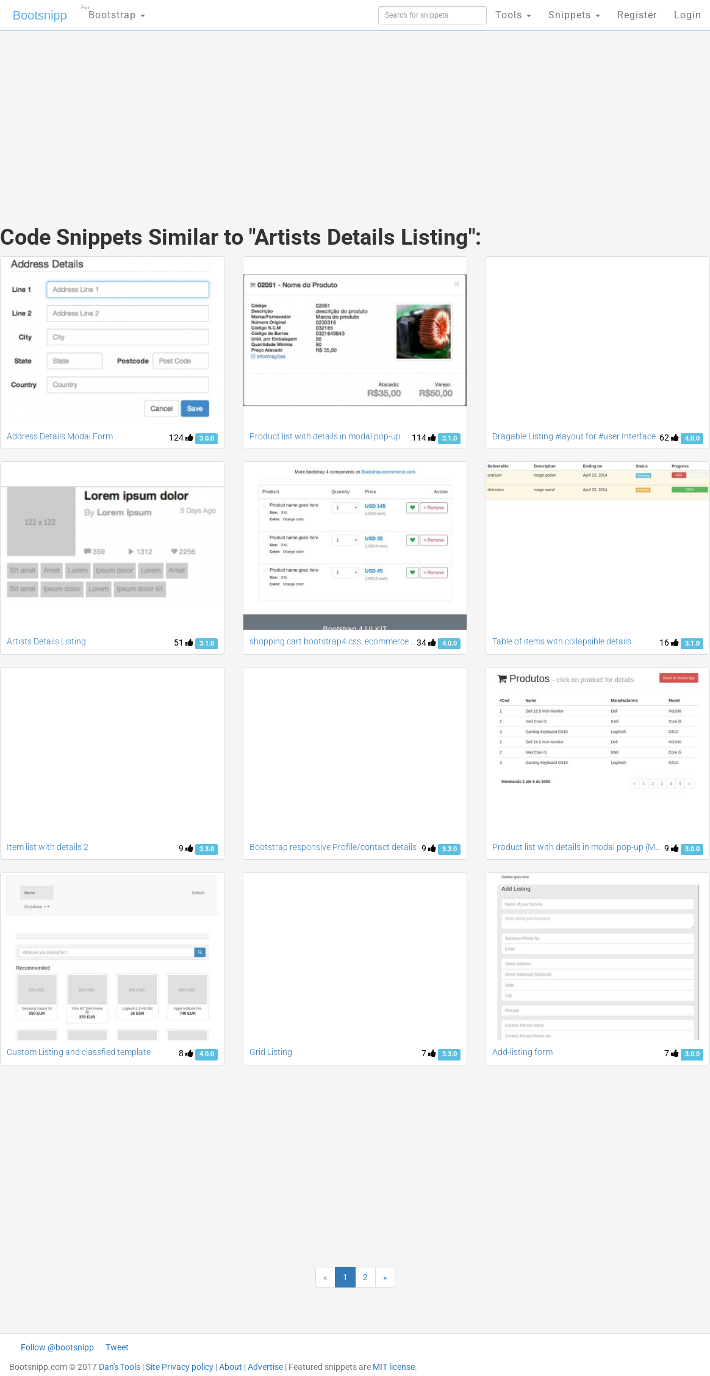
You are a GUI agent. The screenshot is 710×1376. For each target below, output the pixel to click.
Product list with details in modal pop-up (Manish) (585, 847)
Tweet (117, 1347)
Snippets (574, 15)
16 (669, 642)
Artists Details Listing (46, 641)
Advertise (265, 1367)
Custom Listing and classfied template (79, 1052)
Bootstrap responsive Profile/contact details (333, 847)
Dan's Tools (119, 1367)
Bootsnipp (40, 15)
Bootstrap (113, 11)
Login (687, 15)
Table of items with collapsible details (561, 641)
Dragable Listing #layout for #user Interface (574, 436)
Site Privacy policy (179, 1367)
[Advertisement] (236, 116)
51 (183, 642)
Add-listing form (522, 1052)
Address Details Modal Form (60, 436)
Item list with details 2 (47, 847)
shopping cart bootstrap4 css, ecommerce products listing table (369, 641)
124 (181, 437)
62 (669, 437)
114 (424, 437)
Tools (513, 15)
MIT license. (395, 1367)
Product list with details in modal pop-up (325, 436)
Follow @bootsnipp (57, 1347)
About (230, 1367)
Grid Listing (270, 1052)
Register (637, 15)
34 (426, 642)
